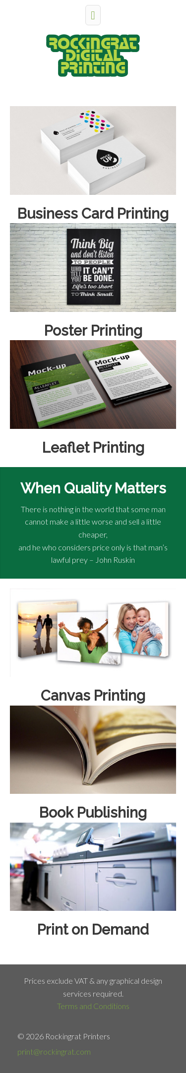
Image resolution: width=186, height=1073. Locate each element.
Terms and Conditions (93, 1006)
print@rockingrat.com (54, 1051)
